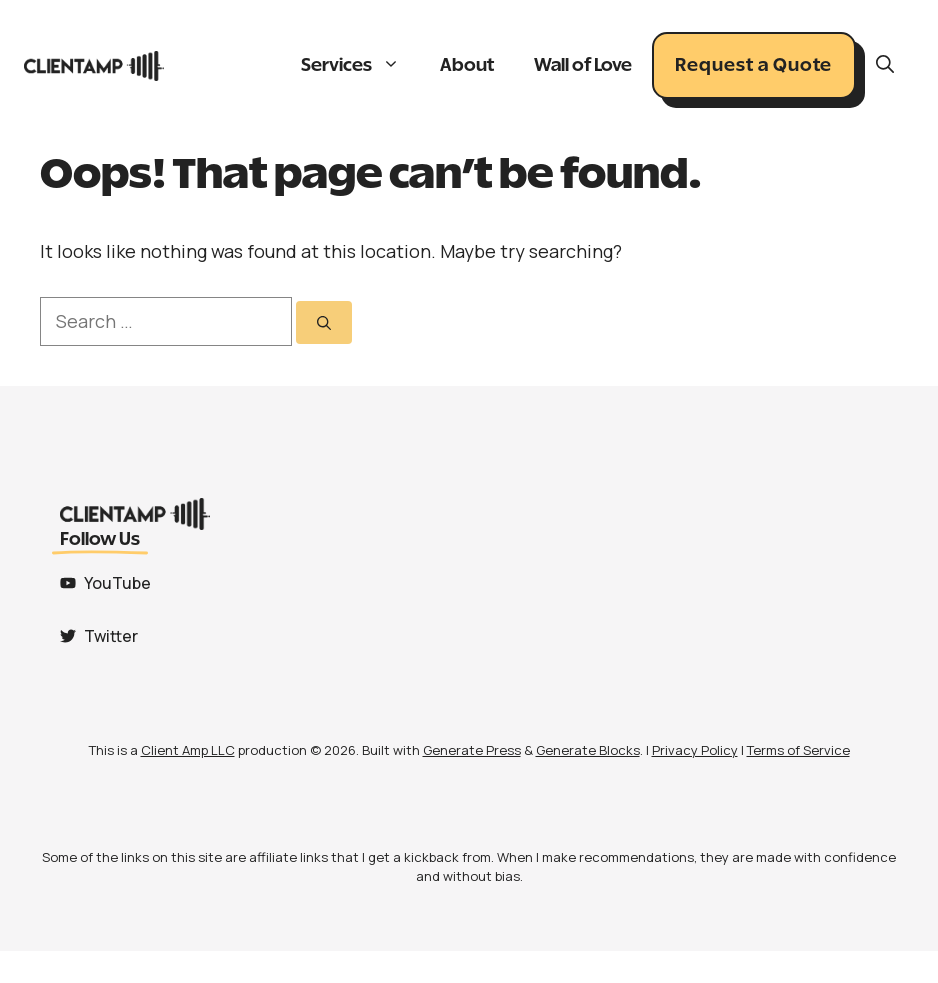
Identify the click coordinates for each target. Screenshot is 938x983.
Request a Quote (753, 66)
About (467, 66)
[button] (885, 66)
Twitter (111, 636)
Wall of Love (583, 66)
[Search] (324, 322)
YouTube (117, 583)
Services (360, 66)
